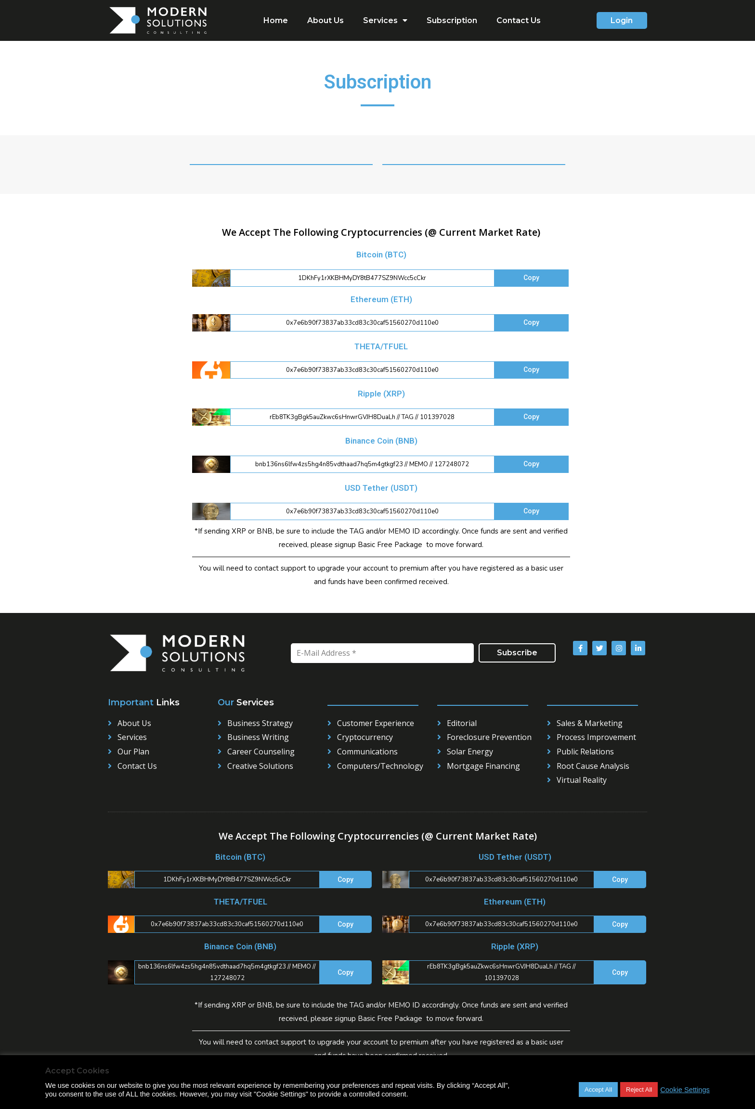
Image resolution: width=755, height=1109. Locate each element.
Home (275, 20)
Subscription (452, 20)
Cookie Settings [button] (685, 1090)
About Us (325, 20)
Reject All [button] (639, 1089)
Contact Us (518, 20)
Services (385, 20)
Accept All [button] (598, 1089)
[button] (622, 20)
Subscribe (517, 652)
